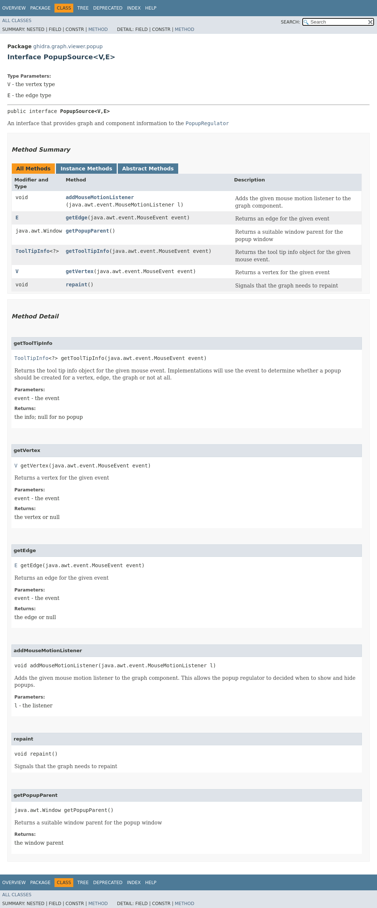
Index (134, 8)
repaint (76, 284)
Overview (14, 8)
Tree (83, 8)
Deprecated (108, 8)
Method (98, 29)
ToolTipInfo (32, 251)
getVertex (80, 271)
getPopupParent (87, 231)
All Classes (16, 20)
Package (40, 8)
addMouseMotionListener (100, 197)
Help (150, 8)
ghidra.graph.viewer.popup (68, 46)
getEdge (76, 217)
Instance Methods (86, 169)
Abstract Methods (148, 169)
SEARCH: (290, 22)
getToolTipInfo (87, 251)
